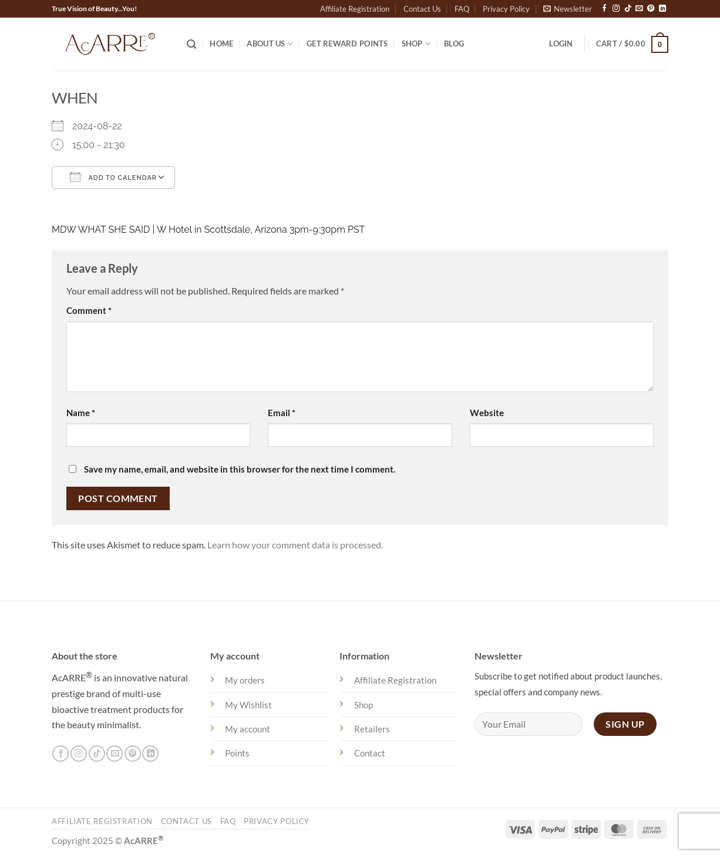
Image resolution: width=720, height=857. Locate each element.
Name (80, 412)
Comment (89, 310)
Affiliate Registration (354, 9)
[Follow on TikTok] (627, 9)
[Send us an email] (638, 9)
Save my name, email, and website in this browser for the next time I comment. (239, 469)
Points (237, 753)
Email (281, 412)
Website (487, 412)
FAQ (462, 9)
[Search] (191, 44)
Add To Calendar (113, 177)
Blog (454, 43)
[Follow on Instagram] (616, 9)
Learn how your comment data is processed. (295, 545)
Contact (369, 753)
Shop (416, 43)
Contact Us (422, 9)
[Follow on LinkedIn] (662, 9)
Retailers (372, 729)
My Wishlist (248, 704)
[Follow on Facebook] (604, 9)
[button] (567, 8)
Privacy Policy (506, 9)
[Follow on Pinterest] (650, 9)
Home (221, 43)
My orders (245, 680)
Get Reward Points (347, 43)
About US (270, 43)
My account (247, 729)
